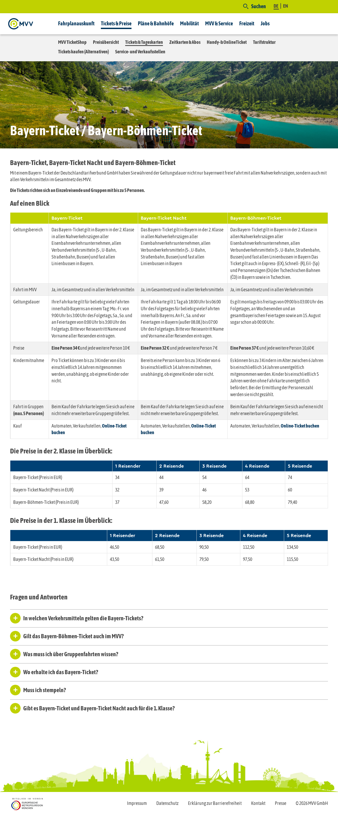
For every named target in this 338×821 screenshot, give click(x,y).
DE (276, 6)
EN (285, 6)
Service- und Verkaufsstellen (140, 51)
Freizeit (246, 23)
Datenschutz (167, 803)
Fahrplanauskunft (76, 23)
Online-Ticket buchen (300, 426)
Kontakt (258, 803)
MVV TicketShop (72, 42)
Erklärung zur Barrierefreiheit (215, 803)
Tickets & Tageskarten (144, 42)
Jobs (265, 23)
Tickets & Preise (116, 23)
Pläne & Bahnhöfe (156, 23)
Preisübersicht (106, 42)
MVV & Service (219, 23)
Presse (280, 803)
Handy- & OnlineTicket (227, 42)
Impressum (137, 803)
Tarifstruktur (264, 42)
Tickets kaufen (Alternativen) (83, 51)
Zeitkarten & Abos (184, 42)
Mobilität (189, 23)
